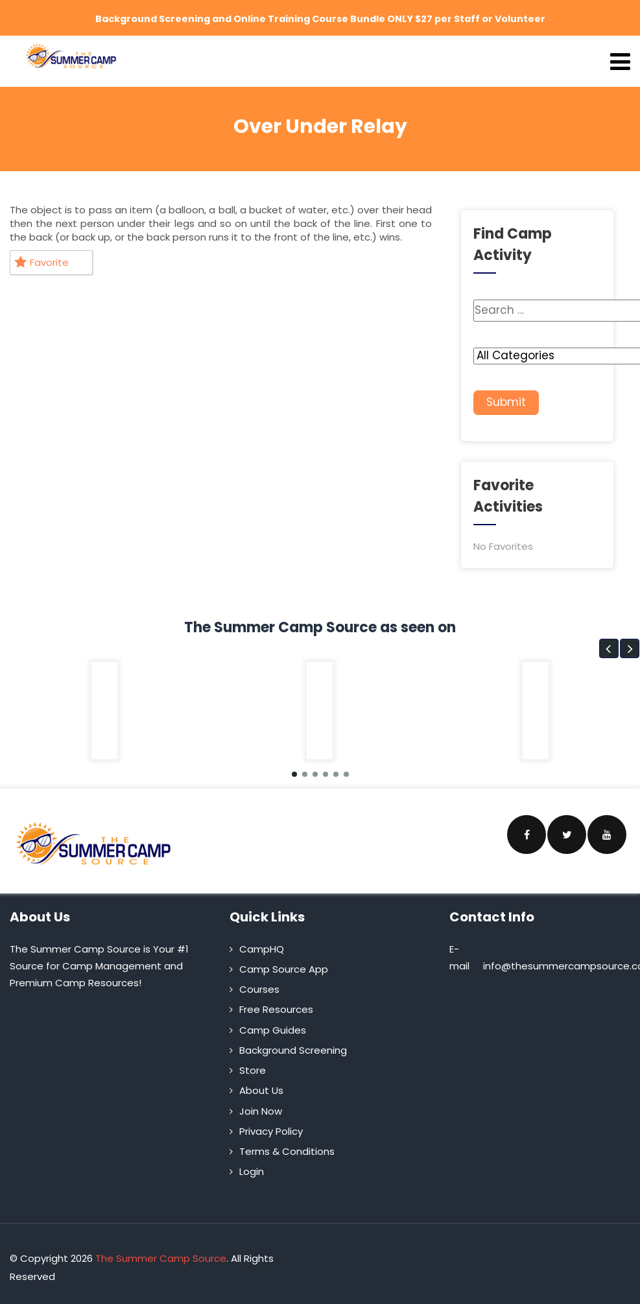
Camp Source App (283, 963)
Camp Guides (272, 1024)
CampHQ (261, 943)
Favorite (41, 257)
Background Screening (293, 1044)
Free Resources (276, 1004)
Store (252, 1064)
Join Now (260, 1105)
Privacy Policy (271, 1125)
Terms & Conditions (287, 1145)
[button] (609, 642)
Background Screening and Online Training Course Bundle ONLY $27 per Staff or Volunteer (320, 17)
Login (251, 1166)
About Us (261, 1085)
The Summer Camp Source (160, 1252)
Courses (259, 983)
